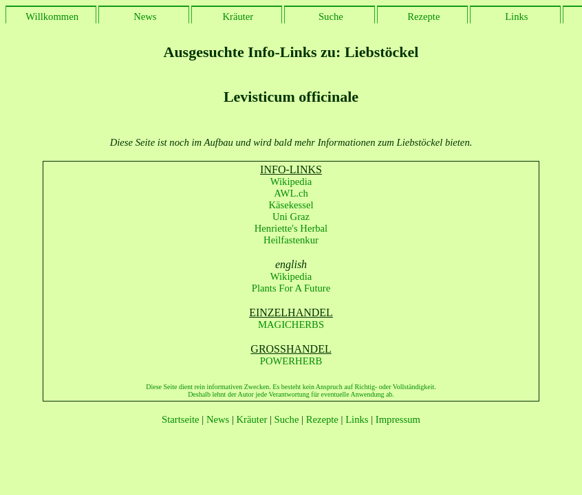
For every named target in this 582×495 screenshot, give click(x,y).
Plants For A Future (291, 288)
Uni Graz (291, 216)
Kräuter (236, 16)
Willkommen (50, 16)
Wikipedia (291, 181)
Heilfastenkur (291, 239)
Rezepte (422, 16)
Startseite (181, 419)
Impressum (398, 419)
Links (515, 16)
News (143, 16)
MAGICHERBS (291, 324)
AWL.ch (291, 193)
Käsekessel (290, 204)
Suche (329, 16)
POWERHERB (291, 360)
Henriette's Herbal (291, 228)
